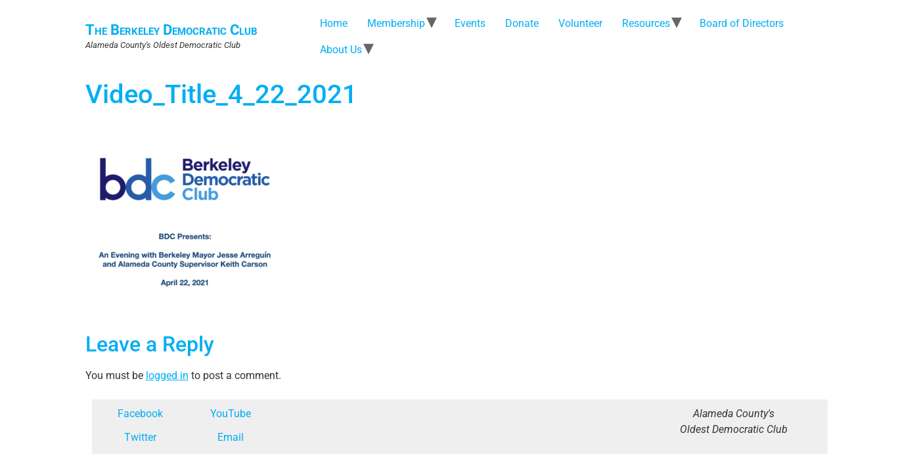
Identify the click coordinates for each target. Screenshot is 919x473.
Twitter (140, 437)
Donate (522, 23)
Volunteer (580, 23)
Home (333, 23)
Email (230, 437)
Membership (396, 23)
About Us (341, 49)
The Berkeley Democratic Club (171, 30)
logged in (167, 375)
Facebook (140, 413)
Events (470, 23)
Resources (646, 23)
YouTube (230, 413)
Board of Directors (742, 23)
